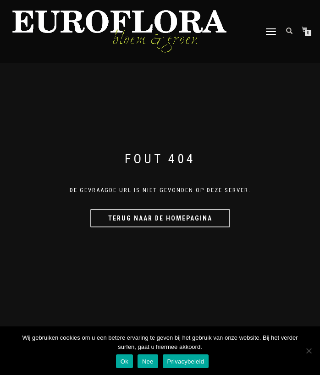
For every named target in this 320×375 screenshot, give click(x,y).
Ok (124, 361)
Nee (148, 361)
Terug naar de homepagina (160, 218)
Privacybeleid (185, 361)
